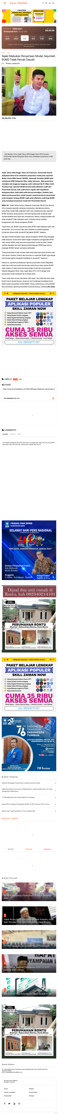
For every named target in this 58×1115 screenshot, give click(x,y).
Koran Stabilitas (19, 3)
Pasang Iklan (7, 1096)
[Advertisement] (17, 136)
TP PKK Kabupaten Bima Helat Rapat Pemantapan (27, 946)
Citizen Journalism (9, 1092)
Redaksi (31, 1089)
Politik (8, 52)
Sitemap (31, 1096)
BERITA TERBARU (10, 819)
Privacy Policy (33, 1092)
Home (3, 52)
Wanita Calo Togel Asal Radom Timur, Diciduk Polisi (27, 994)
